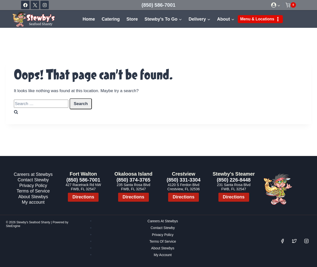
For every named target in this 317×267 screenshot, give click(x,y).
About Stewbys (33, 196)
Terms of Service (33, 191)
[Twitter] (294, 241)
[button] (278, 5)
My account (33, 202)
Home (88, 19)
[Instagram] (44, 5)
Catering (111, 19)
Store (132, 19)
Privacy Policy (33, 185)
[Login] (275, 5)
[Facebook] (25, 5)
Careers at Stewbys (33, 174)
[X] (35, 5)
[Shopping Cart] (291, 5)
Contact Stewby (33, 179)
